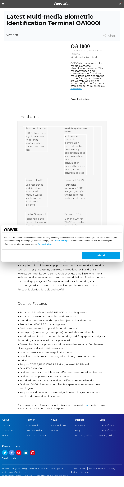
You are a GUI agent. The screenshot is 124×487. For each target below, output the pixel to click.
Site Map (84, 483)
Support (79, 431)
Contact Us (8, 442)
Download (80, 437)
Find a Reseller (34, 442)
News (54, 431)
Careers (6, 437)
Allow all (101, 255)
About (5, 431)
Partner (30, 431)
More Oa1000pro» (76, 97)
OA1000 (86, 413)
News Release (58, 437)
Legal (102, 431)
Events (54, 442)
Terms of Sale (106, 437)
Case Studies (33, 437)
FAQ (77, 442)
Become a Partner (36, 447)
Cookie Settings (61, 241)
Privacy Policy (44, 244)
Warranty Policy (83, 447)
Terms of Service (108, 442)
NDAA (5, 447)
